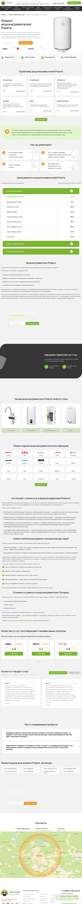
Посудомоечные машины (29, 898)
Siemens (25, 463)
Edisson (73, 463)
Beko (57, 479)
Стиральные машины (28, 894)
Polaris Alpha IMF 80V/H (10, 771)
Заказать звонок (20, 91)
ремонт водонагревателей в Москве (20, 620)
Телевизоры (44, 902)
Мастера (53, 902)
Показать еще (41, 119)
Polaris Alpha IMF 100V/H (50, 768)
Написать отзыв (74, 672)
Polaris (57, 463)
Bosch (57, 455)
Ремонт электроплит (38, 8)
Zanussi (41, 463)
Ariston (41, 455)
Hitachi (8, 479)
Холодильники (27, 896)
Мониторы (43, 896)
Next (43, 48)
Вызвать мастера (26, 42)
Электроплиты (26, 901)
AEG (25, 455)
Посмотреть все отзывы (58, 672)
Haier (8, 471)
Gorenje (9, 463)
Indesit (73, 471)
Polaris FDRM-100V (68, 771)
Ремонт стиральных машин (6, 8)
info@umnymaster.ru (62, 830)
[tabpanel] (11, 418)
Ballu (25, 471)
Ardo (24, 479)
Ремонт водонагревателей (68, 8)
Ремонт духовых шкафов (58, 8)
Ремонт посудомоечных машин (27, 8)
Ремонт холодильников (17, 8)
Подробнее (14, 653)
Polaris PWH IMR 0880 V (10, 768)
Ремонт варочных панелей (47, 8)
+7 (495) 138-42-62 (57, 3)
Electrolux (73, 455)
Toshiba (73, 479)
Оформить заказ (74, 3)
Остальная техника (77, 8)
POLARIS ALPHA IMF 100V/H (49, 772)
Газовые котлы (44, 894)
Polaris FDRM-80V (28, 768)
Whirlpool (57, 471)
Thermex (8, 455)
